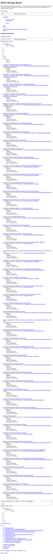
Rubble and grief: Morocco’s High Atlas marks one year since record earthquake (21, 191)
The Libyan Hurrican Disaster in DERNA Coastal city (15, 389)
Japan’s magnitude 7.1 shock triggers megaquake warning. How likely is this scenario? (22, 174)
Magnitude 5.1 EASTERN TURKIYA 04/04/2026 (14, 93)
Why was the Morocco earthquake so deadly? (13, 363)
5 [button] (3, 52)
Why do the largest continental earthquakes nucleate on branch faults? (18, 157)
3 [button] (3, 50)
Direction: (27, 501)
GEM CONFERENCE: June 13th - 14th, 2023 (13, 466)
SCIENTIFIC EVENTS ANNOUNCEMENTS (33, 124)
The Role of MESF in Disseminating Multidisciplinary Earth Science (18, 329)
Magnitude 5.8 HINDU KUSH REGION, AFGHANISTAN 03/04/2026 (19, 84)
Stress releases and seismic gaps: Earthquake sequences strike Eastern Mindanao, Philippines (23, 242)
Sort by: (16, 501)
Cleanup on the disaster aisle (9, 415)
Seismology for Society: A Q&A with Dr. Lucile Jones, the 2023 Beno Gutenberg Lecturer (23, 260)
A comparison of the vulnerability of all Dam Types (14, 338)
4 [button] (3, 51)
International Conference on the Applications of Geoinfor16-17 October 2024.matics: (22, 268)
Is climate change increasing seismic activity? (13, 148)
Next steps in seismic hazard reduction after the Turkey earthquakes (18, 380)
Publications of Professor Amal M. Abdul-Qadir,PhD (15, 140)
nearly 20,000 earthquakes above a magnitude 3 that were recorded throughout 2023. (22, 294)
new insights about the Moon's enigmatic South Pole (14, 355)
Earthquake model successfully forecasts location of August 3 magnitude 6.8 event (21, 199)
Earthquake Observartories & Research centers (35, 304)
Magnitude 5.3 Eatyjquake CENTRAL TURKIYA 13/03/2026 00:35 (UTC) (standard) (22, 103)
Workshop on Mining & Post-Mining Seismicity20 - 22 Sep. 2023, (18, 398)
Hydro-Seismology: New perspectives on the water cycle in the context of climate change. (23, 285)
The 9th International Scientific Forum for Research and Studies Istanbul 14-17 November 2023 (24, 449)
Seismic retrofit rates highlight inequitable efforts (14, 216)
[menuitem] (10, 19)
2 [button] (3, 48)
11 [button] (3, 55)
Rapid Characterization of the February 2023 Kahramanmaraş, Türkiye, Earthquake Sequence (24, 458)
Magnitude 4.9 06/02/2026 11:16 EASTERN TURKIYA (15, 113)
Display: (6, 501)
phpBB (7, 550)
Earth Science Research (29, 322)
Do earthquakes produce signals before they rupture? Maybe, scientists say (19, 407)
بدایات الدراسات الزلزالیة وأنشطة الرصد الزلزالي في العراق (17, 302)
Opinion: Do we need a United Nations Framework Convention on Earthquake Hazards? (22, 492)
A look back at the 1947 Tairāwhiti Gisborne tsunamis (15, 277)
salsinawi (7, 65)
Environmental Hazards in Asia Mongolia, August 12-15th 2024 (17, 233)
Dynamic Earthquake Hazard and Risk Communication (15, 483)
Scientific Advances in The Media (31, 158)
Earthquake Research (28, 243)
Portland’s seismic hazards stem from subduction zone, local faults (18, 441)
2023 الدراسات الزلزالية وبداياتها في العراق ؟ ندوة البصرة (16, 131)
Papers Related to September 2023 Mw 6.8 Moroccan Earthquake (17, 372)
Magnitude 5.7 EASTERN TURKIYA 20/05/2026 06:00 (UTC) (17, 64)
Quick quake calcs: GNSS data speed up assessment (14, 424)
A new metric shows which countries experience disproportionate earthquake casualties (22, 165)
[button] (6, 43)
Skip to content (4, 10)
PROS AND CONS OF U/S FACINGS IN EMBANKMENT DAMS (18, 346)
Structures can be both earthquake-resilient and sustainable (16, 225)
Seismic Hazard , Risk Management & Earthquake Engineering (38, 149)
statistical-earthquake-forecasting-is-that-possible (14, 311)
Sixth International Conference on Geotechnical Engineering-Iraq (17, 123)
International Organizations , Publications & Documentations (37, 132)
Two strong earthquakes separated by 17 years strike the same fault (18, 208)
